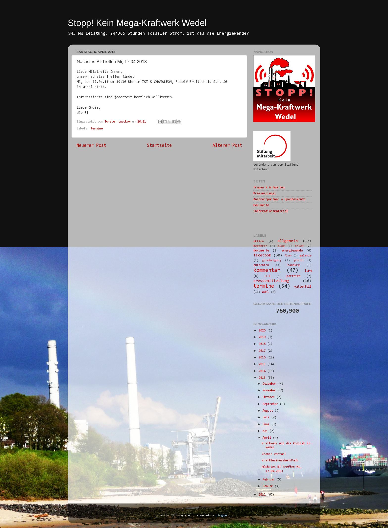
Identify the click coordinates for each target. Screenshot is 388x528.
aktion (258, 241)
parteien (293, 276)
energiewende (292, 250)
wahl (265, 292)
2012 (263, 494)
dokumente (261, 250)
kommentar (266, 270)
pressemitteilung (271, 281)
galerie (305, 255)
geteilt (298, 260)
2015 (263, 364)
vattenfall (303, 286)
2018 (263, 344)
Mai (266, 431)
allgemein (288, 241)
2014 (263, 371)
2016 (263, 357)
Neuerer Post (91, 145)
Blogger (222, 515)
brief (299, 246)
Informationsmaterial (270, 211)
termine (97, 128)
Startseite (159, 145)
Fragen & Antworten (269, 187)
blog (281, 246)
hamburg (294, 265)
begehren (260, 246)
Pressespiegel (264, 193)
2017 (263, 350)
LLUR (267, 276)
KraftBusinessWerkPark (280, 460)
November (270, 390)
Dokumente (261, 205)
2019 (263, 337)
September (271, 404)
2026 (263, 330)
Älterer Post (227, 145)
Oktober (269, 397)
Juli (267, 417)
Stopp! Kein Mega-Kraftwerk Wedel (137, 23)
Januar (269, 486)
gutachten (261, 265)
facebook (262, 255)
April (268, 437)
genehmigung (271, 260)
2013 (263, 377)
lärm (308, 271)
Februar (269, 479)
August (269, 410)
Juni (267, 424)
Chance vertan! (274, 454)
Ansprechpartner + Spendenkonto (279, 199)
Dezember (270, 383)
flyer (288, 255)
